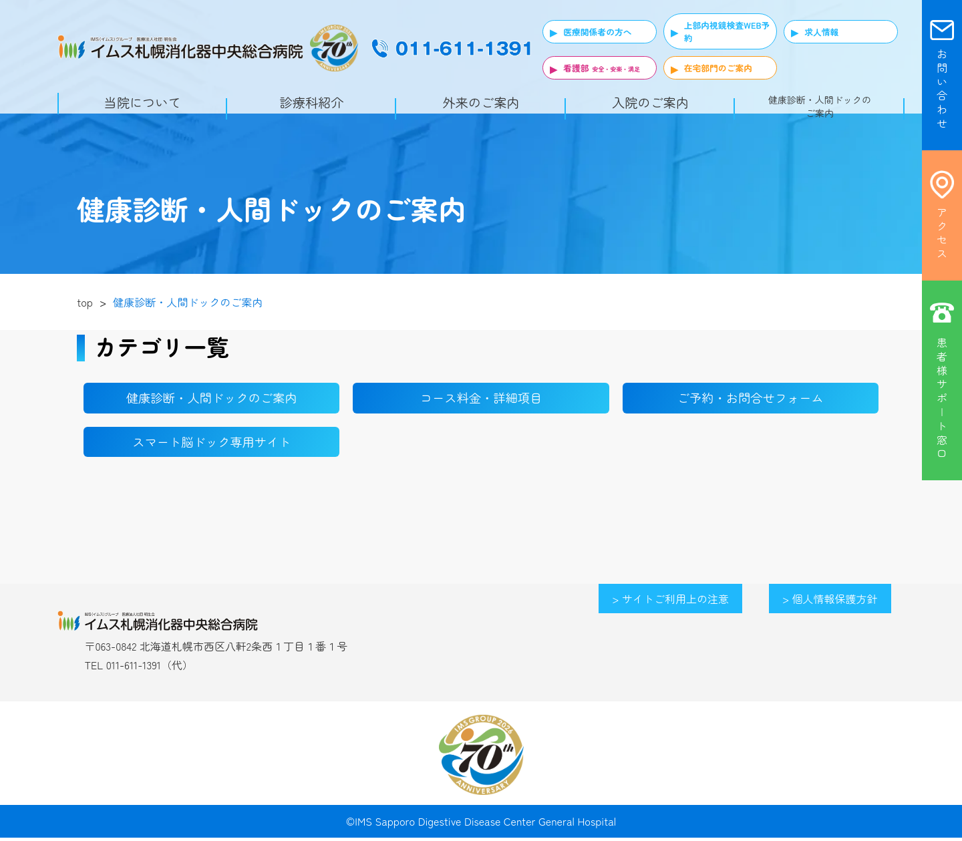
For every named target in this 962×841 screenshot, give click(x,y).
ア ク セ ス (942, 233)
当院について (142, 102)
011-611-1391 (133, 669)
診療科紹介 (312, 102)
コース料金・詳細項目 (481, 398)
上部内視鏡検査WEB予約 (727, 31)
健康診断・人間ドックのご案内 (819, 106)
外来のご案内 (480, 102)
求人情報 (821, 31)
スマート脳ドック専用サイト (211, 444)
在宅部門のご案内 (718, 67)
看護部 (576, 67)
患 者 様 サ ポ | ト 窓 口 (942, 397)
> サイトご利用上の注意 (670, 602)
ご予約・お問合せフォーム (750, 398)
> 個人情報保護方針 (830, 602)
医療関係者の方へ (597, 31)
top (85, 302)
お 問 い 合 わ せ (942, 88)
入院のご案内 (650, 102)
